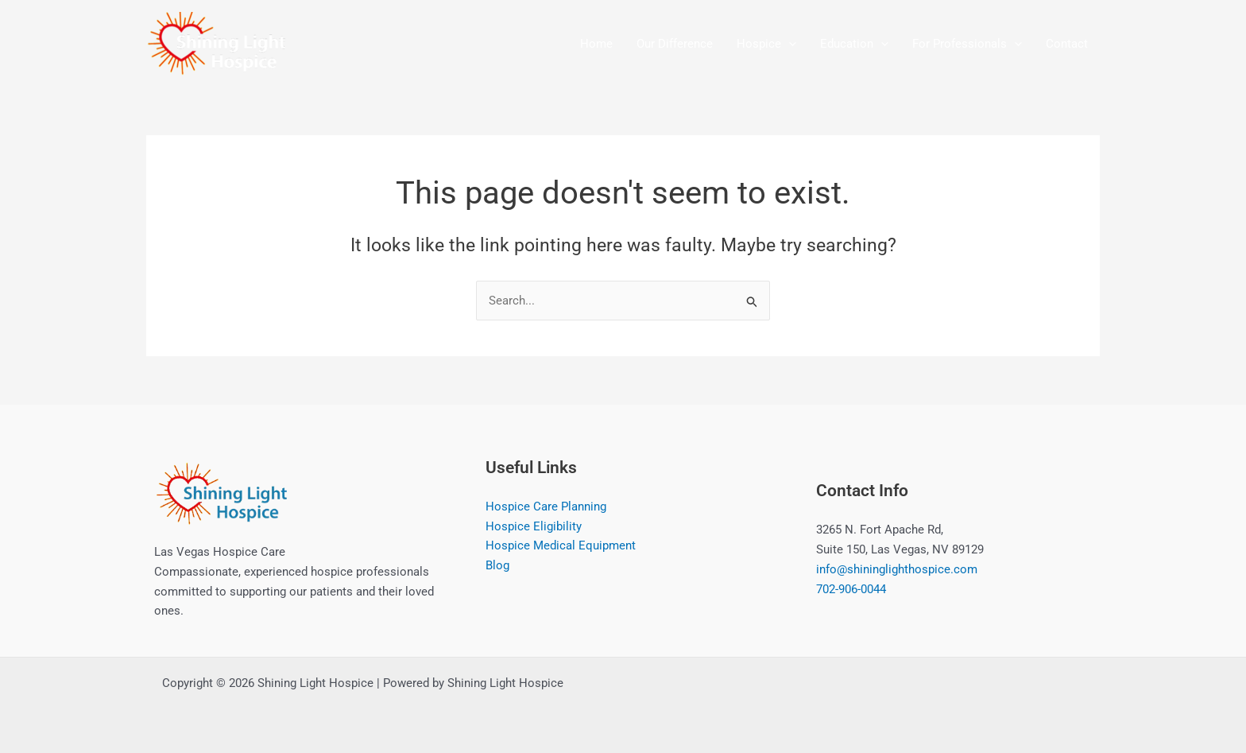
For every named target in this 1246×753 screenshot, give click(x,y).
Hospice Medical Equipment (561, 546)
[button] (788, 44)
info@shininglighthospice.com (896, 569)
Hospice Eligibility (534, 526)
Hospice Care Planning (546, 506)
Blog (497, 565)
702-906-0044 (851, 589)
